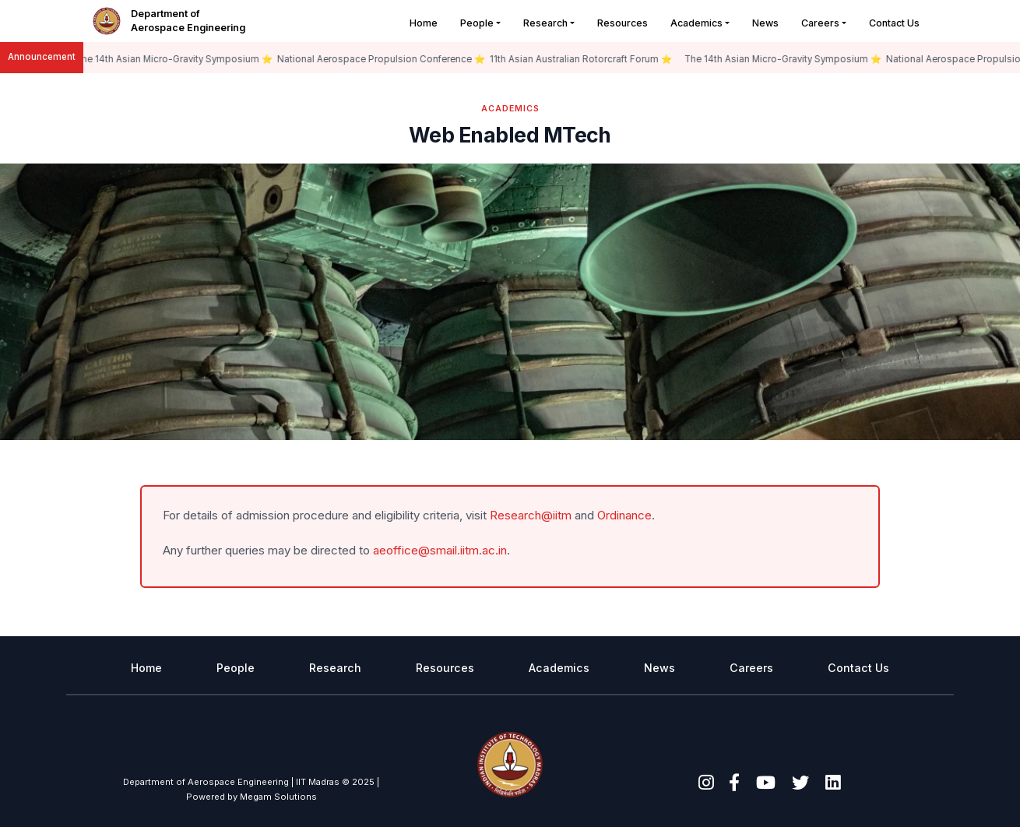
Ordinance (624, 515)
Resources (622, 23)
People (477, 23)
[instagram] (705, 782)
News (765, 23)
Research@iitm (531, 515)
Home (424, 23)
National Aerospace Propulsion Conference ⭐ (383, 59)
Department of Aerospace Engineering (188, 20)
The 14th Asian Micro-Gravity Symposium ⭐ (176, 59)
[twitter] (800, 782)
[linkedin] (832, 782)
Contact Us (894, 23)
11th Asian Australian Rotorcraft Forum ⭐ (583, 59)
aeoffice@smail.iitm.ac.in (440, 550)
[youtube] (766, 782)
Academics (696, 23)
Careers (820, 23)
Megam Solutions (278, 796)
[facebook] (734, 782)
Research (545, 23)
